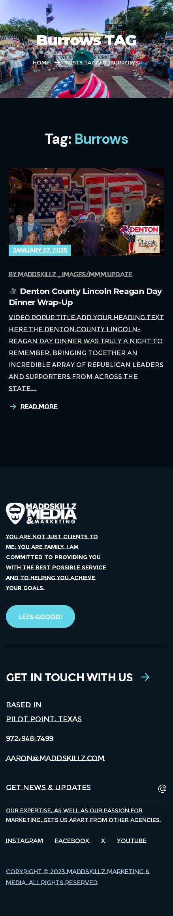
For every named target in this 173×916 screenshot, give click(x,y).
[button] (40, 616)
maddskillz (37, 274)
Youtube (132, 840)
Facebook (72, 840)
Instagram (24, 840)
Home (41, 62)
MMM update (110, 274)
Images (73, 274)
